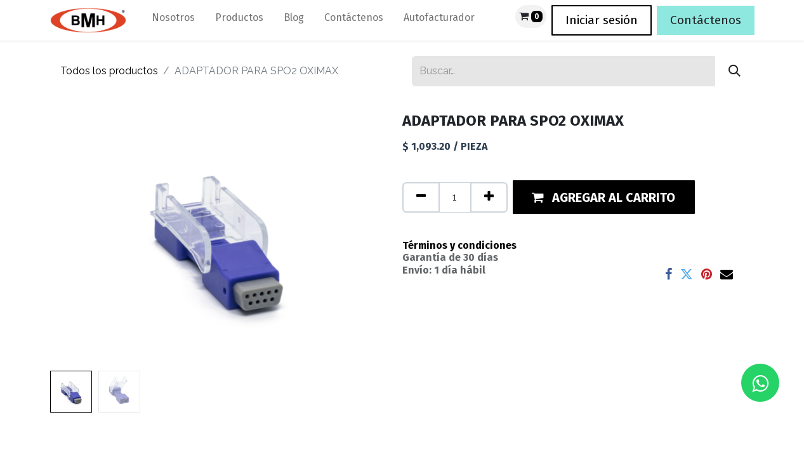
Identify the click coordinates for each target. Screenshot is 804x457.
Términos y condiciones (459, 245)
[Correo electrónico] (726, 274)
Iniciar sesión (601, 20)
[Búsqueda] (735, 71)
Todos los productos (109, 71)
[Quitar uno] (421, 197)
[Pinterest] (706, 274)
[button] (604, 197)
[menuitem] (173, 20)
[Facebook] (668, 274)
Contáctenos (705, 20)
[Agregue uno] (489, 197)
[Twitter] (686, 274)
